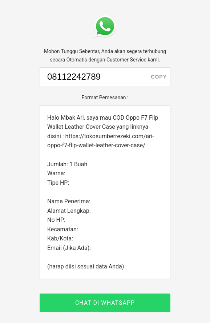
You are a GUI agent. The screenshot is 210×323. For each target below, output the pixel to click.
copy (159, 77)
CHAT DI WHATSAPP (105, 302)
